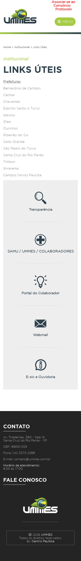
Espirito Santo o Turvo (21, 108)
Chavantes (11, 101)
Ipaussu (9, 115)
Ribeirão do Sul (15, 135)
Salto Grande (14, 141)
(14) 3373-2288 (23, 452)
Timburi (9, 162)
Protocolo (63, 9)
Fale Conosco (25, 480)
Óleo (7, 121)
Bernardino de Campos (22, 88)
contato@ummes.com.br (32, 459)
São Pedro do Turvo (19, 148)
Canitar (9, 95)
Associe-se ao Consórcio (63, 3)
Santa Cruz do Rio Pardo (23, 155)
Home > (8, 47)
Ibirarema (11, 168)
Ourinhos (10, 128)
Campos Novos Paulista (22, 175)
